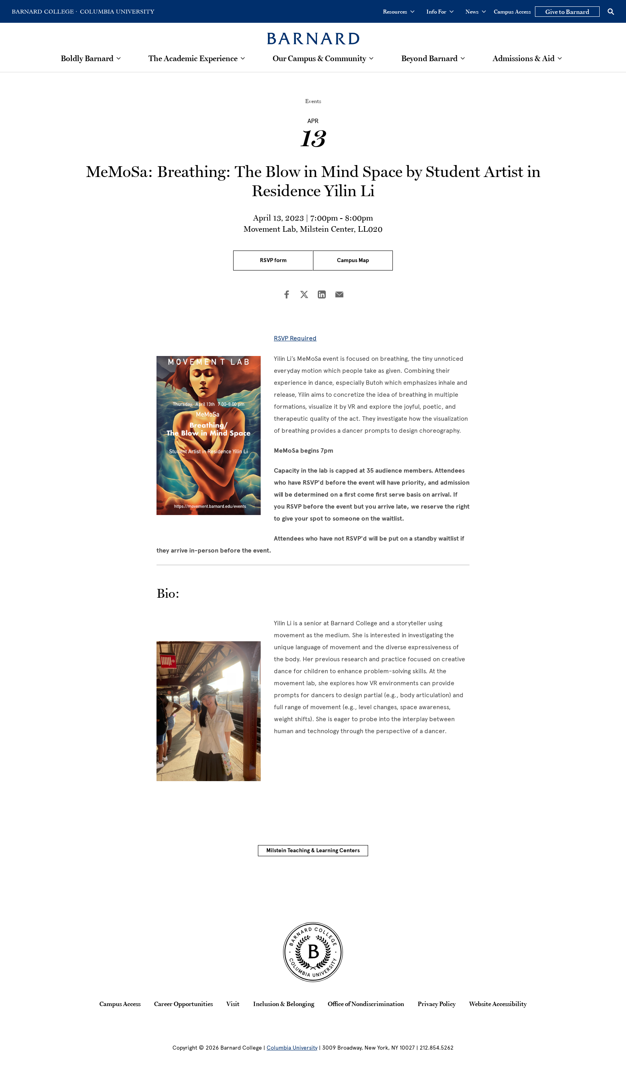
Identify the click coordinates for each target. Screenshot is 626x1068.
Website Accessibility (498, 1004)
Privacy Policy (437, 1004)
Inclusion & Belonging (283, 1004)
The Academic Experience (193, 58)
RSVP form (273, 260)
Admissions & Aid (524, 58)
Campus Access (512, 11)
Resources (398, 11)
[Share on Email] (339, 295)
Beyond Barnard (429, 58)
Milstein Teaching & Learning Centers (313, 850)
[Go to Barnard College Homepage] (44, 12)
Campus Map (353, 260)
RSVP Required (295, 338)
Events (313, 101)
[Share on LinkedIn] (322, 295)
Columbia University (292, 1047)
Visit (233, 1004)
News (476, 11)
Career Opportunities (183, 1004)
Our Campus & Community (319, 58)
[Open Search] (611, 11)
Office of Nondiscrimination (366, 1004)
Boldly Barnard (87, 58)
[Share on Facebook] (286, 295)
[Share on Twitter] (304, 295)
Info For (440, 11)
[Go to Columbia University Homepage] (117, 12)
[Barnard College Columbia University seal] (313, 952)
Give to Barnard (567, 12)
